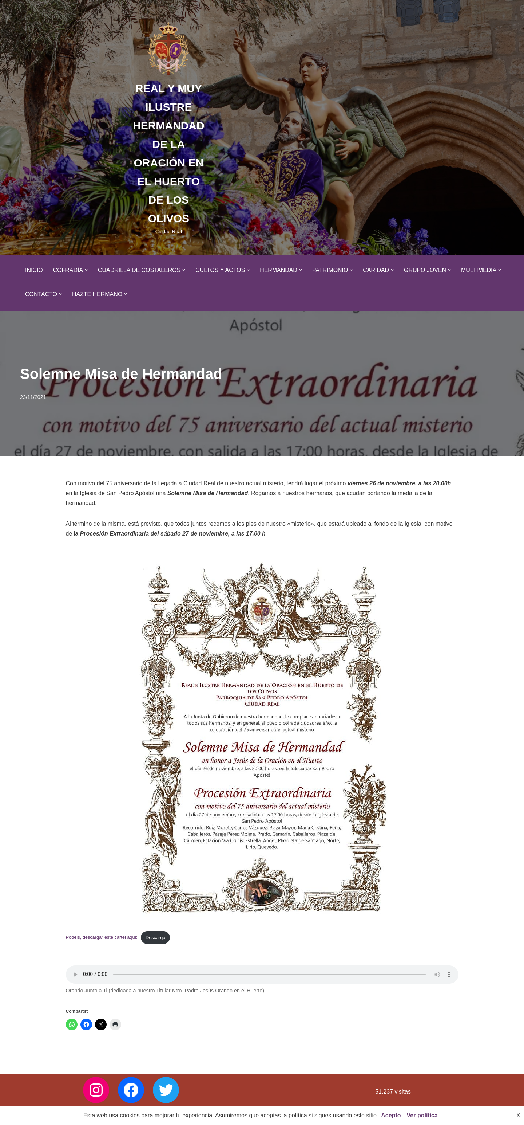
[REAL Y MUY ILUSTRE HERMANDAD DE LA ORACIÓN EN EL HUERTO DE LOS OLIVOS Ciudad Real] (169, 127)
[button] (86, 269)
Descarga (156, 937)
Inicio (34, 270)
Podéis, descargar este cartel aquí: (102, 937)
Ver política (422, 1115)
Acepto (391, 1115)
